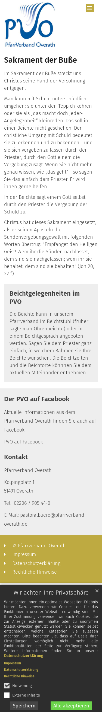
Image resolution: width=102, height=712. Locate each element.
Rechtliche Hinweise (19, 680)
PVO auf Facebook (23, 442)
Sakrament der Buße (40, 60)
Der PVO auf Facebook (36, 399)
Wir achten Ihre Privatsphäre (51, 596)
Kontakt (16, 457)
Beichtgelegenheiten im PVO (45, 297)
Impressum (12, 667)
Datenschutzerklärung (23, 659)
